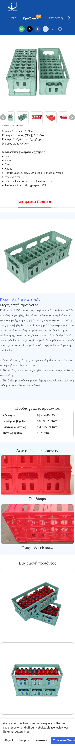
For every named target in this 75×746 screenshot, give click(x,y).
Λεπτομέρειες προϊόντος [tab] (34, 202)
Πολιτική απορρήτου (16, 731)
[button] (69, 18)
